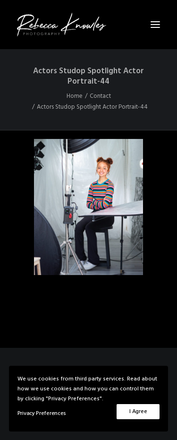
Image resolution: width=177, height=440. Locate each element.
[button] (155, 24)
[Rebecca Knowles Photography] (88, 24)
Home (75, 96)
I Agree (138, 411)
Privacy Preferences (41, 413)
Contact (100, 96)
